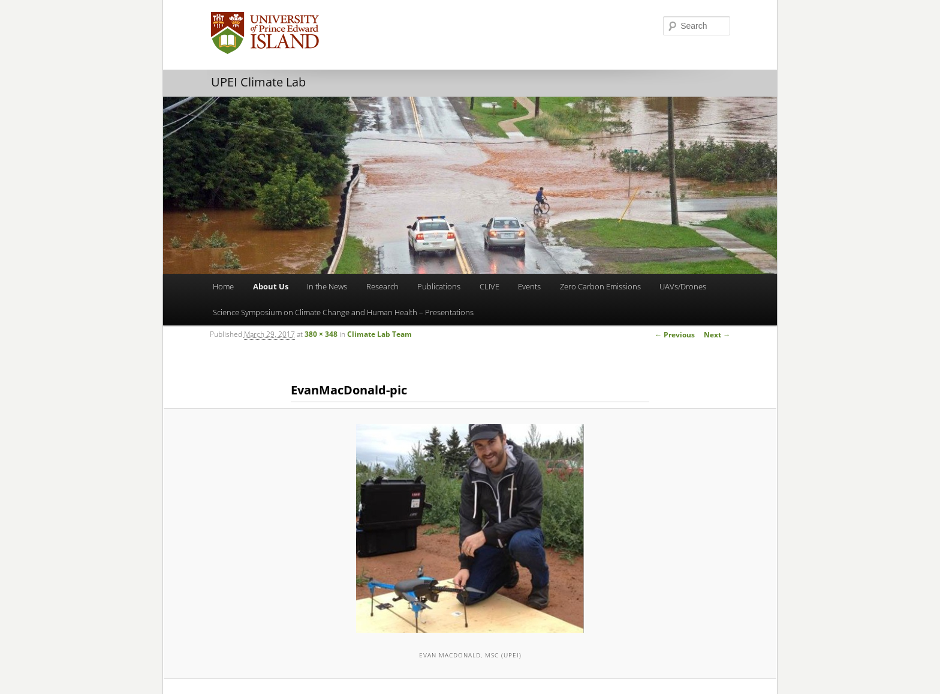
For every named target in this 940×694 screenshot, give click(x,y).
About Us (270, 286)
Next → (717, 335)
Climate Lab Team (379, 334)
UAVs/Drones (682, 286)
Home (223, 286)
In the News (327, 286)
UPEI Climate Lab (258, 82)
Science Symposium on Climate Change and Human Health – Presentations (343, 312)
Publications (438, 286)
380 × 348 (321, 334)
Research (382, 286)
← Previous (675, 335)
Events (529, 286)
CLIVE (489, 286)
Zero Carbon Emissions (600, 286)
